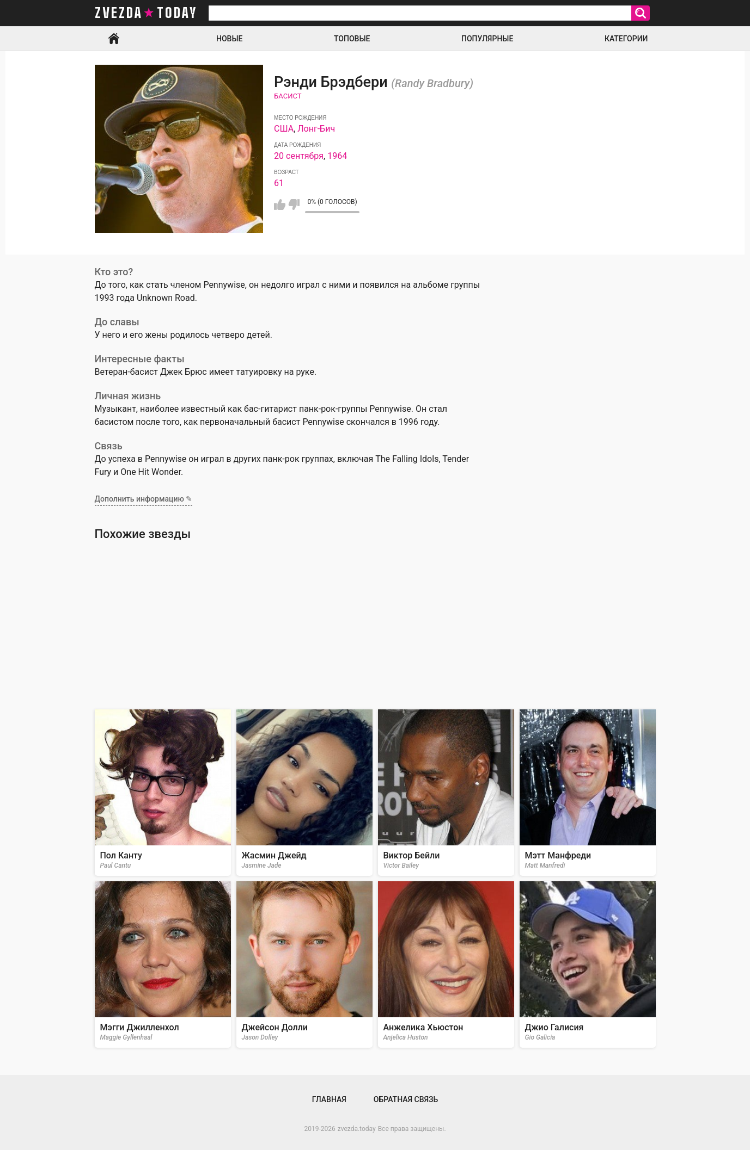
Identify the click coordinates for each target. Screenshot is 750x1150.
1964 (337, 156)
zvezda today (146, 13)
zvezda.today (357, 1129)
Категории (626, 38)
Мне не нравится (294, 204)
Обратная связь (406, 1099)
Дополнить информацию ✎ (144, 498)
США (284, 128)
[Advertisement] (375, 625)
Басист (287, 96)
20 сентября (299, 156)
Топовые (352, 38)
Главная (113, 39)
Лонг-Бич (316, 128)
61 (279, 183)
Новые (229, 38)
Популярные (487, 38)
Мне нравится (279, 204)
